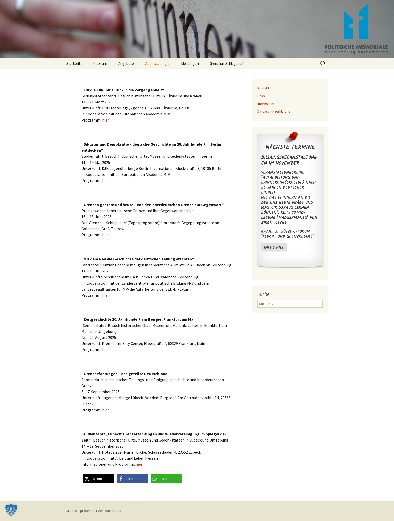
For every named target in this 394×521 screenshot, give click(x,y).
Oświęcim (174, 95)
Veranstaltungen (157, 63)
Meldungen (190, 63)
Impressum (265, 103)
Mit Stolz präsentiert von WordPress (93, 510)
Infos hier (274, 248)
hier (105, 120)
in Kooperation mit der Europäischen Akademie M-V (156, 174)
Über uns (100, 63)
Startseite (74, 63)
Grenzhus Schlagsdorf (227, 63)
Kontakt (263, 88)
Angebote (126, 63)
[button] (98, 478)
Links (261, 96)
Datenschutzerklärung (273, 111)
